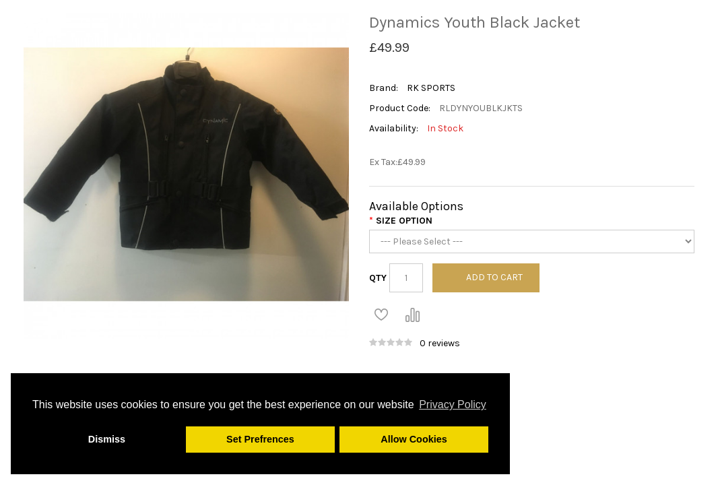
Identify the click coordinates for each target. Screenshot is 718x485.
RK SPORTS (431, 88)
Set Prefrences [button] (260, 439)
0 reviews (440, 343)
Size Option (404, 221)
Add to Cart (494, 277)
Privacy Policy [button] (452, 404)
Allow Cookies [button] (414, 439)
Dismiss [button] (106, 439)
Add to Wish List (381, 314)
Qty (378, 278)
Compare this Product (412, 314)
